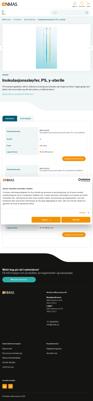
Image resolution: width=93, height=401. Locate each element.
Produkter (18, 19)
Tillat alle (76, 220)
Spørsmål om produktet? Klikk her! (17, 94)
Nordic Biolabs (8, 362)
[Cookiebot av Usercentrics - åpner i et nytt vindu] (80, 180)
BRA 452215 (44, 130)
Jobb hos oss (8, 367)
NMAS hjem (6, 19)
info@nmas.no (52, 325)
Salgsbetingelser (54, 349)
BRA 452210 (44, 168)
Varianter (9, 118)
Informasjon (25, 118)
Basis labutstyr (30, 19)
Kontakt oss (51, 353)
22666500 (54, 322)
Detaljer (82, 213)
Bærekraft (7, 349)
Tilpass (46, 220)
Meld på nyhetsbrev (19, 280)
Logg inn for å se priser (74, 159)
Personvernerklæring (12, 353)
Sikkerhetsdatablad (11, 358)
